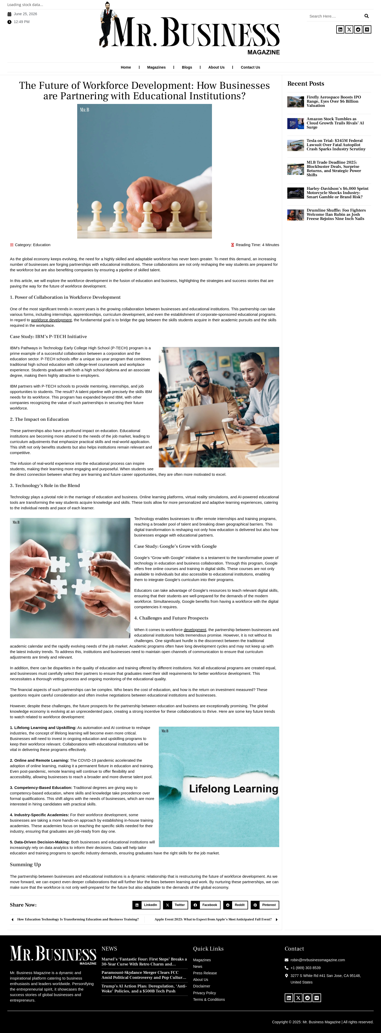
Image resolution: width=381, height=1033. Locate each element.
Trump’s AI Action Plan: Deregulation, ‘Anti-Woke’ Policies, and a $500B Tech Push (144, 988)
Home (126, 67)
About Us (216, 67)
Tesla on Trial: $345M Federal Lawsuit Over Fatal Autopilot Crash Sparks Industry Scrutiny (336, 144)
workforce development (51, 319)
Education (42, 244)
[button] (146, 905)
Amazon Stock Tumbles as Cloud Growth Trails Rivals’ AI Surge (335, 123)
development (195, 629)
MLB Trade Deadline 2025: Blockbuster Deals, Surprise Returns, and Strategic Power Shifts (334, 168)
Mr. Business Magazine (322, 1022)
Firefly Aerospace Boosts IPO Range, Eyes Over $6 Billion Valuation (334, 101)
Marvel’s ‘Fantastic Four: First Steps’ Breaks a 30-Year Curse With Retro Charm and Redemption (144, 961)
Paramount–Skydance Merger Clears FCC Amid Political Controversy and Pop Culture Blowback (143, 975)
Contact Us (250, 67)
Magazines (156, 67)
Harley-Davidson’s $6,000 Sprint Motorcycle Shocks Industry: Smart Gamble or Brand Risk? (337, 192)
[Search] (366, 16)
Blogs (187, 67)
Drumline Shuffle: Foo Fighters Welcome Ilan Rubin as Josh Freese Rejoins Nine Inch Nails (336, 214)
